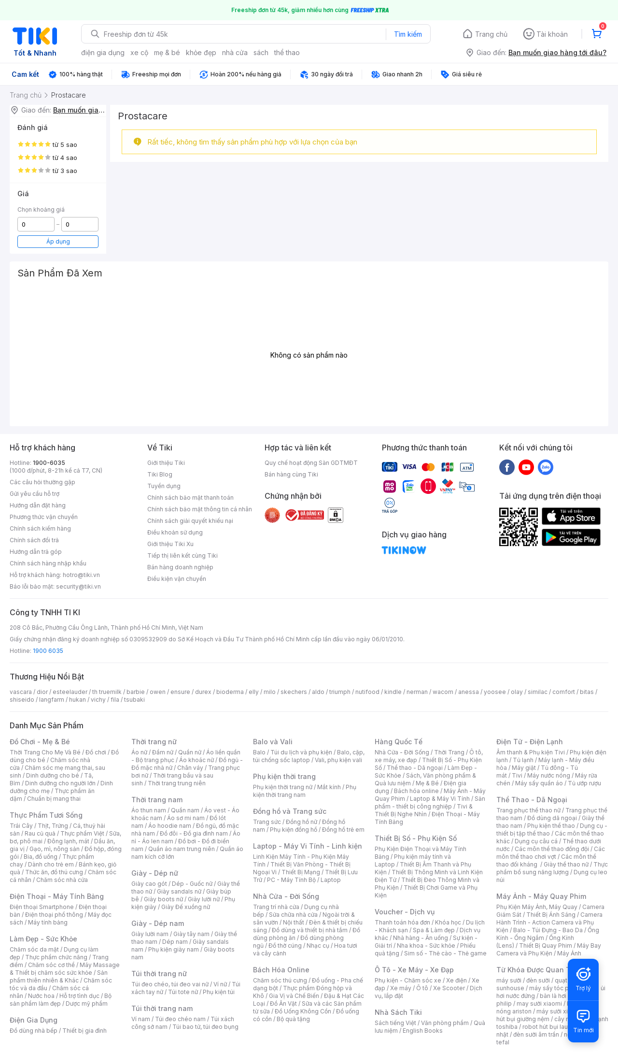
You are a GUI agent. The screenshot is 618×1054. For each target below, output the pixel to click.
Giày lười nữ (204, 899)
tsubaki (134, 699)
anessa (468, 691)
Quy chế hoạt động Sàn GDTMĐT (311, 462)
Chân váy (190, 767)
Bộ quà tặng (293, 1019)
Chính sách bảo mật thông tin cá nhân (199, 509)
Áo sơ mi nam (186, 818)
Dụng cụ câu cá (536, 841)
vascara (21, 691)
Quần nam (185, 810)
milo (270, 691)
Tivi (517, 775)
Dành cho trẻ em (51, 864)
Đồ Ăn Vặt (283, 1003)
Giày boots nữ (163, 899)
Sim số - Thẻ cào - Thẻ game (445, 953)
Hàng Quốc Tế (398, 741)
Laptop (331, 879)
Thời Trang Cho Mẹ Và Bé (45, 752)
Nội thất (293, 922)
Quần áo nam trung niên (181, 848)
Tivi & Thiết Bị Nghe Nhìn (424, 810)
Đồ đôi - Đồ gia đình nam (194, 833)
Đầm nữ (162, 752)
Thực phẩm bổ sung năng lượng (552, 868)
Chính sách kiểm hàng (40, 528)
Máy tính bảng (48, 922)
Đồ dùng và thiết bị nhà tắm (310, 930)
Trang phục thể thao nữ (528, 810)
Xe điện (456, 980)
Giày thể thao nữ (566, 864)
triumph (340, 691)
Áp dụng (58, 241)
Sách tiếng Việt (395, 1022)
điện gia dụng (103, 52)
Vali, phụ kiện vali (338, 760)
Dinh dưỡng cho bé (52, 775)
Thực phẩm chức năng (56, 957)
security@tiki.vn (78, 586)
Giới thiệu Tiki (166, 462)
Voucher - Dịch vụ (405, 912)
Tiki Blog (159, 474)
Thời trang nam (157, 799)
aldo (318, 691)
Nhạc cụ (318, 945)
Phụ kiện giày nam (173, 949)
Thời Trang (449, 752)
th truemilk (107, 691)
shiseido (22, 699)
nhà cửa (235, 52)
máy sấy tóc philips (556, 988)
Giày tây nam (191, 934)
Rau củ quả (40, 833)
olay (517, 691)
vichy (98, 699)
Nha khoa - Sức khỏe (426, 945)
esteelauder (70, 691)
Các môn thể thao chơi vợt (550, 852)
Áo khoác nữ (196, 760)
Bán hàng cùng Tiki (291, 474)
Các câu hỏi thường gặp (42, 482)
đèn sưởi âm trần (536, 1034)
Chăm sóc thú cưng (280, 980)
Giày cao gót (149, 883)
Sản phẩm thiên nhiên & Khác (59, 976)
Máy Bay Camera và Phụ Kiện (548, 949)
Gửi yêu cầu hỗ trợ (34, 493)
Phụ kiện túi (219, 992)
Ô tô (422, 988)
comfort (563, 691)
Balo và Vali (273, 741)
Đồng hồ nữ (301, 821)
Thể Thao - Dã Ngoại (531, 799)
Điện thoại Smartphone (42, 906)
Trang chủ (491, 34)
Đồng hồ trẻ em (343, 829)
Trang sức (267, 821)
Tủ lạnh (523, 760)
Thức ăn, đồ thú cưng (54, 872)
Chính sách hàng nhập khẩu (48, 563)
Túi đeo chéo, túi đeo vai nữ (170, 984)
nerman (417, 691)
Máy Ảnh (569, 953)
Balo (259, 752)
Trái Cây (21, 825)
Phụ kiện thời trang (284, 776)
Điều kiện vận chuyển (176, 578)
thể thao (287, 52)
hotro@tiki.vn (81, 574)
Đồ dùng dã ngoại (552, 818)
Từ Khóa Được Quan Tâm (538, 970)
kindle (393, 691)
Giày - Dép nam (157, 923)
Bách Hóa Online (281, 970)
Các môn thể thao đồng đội (552, 848)
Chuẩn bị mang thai (54, 798)
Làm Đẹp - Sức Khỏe (43, 939)
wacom (443, 691)
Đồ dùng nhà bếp (33, 1030)
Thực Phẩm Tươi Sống (46, 815)
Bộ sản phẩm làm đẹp (61, 999)
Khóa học (448, 922)
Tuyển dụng (164, 486)
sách (260, 52)
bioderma (230, 691)
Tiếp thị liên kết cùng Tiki (182, 555)
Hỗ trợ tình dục (79, 995)
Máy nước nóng (548, 775)
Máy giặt (524, 767)
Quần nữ (189, 752)
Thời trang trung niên (177, 783)
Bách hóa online (416, 790)
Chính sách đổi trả (34, 540)
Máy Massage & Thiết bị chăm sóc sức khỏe (65, 968)
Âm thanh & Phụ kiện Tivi (530, 752)
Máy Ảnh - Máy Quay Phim (541, 896)
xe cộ (139, 52)
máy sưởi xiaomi (559, 1011)
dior (42, 691)
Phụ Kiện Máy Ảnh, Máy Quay (536, 906)
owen (158, 691)
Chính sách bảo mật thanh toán (190, 497)
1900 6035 (48, 650)
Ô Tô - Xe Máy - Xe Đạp (414, 970)
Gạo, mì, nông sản (54, 848)
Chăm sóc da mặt (34, 949)
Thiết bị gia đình (84, 1030)
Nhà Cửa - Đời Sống (286, 896)
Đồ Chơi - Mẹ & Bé (40, 741)
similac (538, 691)
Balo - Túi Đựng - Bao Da (548, 930)
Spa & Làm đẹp (434, 930)
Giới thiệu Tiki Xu (170, 544)
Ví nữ (220, 984)
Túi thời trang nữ (159, 973)
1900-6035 (49, 462)
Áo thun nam (148, 810)
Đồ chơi (95, 752)
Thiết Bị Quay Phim (545, 945)
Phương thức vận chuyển (44, 516)
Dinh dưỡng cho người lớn (60, 783)
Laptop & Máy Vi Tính (440, 798)
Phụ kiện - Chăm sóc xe (408, 980)
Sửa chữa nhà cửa (293, 914)
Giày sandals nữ (179, 891)
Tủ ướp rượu (584, 783)
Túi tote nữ (183, 992)
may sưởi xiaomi (539, 1003)
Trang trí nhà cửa (276, 906)
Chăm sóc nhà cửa (62, 879)
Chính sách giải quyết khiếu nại (190, 520)
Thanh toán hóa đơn (402, 922)
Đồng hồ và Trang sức (289, 811)
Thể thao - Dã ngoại (415, 767)
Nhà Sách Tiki (398, 1012)
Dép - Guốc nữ (192, 883)
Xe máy (400, 988)
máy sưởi (508, 980)
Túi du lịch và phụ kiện (301, 752)
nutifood (367, 691)
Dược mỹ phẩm (87, 1003)
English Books (423, 1030)
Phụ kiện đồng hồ (293, 829)
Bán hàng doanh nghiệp (180, 567)
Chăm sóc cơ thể (51, 964)
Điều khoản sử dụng (175, 532)
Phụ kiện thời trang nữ (282, 787)
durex (203, 691)
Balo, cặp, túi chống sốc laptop (309, 756)
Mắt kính (329, 787)
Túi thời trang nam (162, 1008)
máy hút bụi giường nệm (547, 1015)
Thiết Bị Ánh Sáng (551, 914)
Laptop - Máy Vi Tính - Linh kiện (307, 846)
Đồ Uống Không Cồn (303, 1011)
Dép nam (175, 941)
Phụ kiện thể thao (551, 825)
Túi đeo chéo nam (180, 1019)
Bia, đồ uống (40, 856)
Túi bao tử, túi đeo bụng (205, 1026)
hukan (77, 699)
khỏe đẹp (201, 52)
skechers (294, 691)
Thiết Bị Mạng (300, 872)
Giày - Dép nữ (154, 873)
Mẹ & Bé (427, 783)
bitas (587, 691)
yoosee (495, 691)
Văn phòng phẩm (445, 1022)
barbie (135, 691)
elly (254, 691)
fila (115, 699)
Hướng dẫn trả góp (36, 551)
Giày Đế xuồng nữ (185, 906)
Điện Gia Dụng (33, 1020)
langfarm (51, 699)
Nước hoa (41, 995)
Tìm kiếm (408, 34)
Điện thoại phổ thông (54, 914)
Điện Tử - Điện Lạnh (529, 741)
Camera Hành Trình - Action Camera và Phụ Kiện (549, 922)
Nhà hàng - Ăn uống (420, 937)
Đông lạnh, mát (68, 841)
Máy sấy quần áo (539, 783)
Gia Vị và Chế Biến (294, 995)
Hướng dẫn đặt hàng (38, 505)
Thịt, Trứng (53, 825)
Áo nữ (139, 752)
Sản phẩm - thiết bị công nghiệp (430, 802)
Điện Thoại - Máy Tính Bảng (57, 896)
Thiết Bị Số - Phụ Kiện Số (416, 838)
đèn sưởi (538, 980)
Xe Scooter (449, 988)
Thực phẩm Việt (82, 833)
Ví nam (140, 1019)
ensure (180, 691)
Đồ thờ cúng (285, 945)
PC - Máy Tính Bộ (291, 879)
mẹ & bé (167, 52)
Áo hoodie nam (169, 825)
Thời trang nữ (154, 741)
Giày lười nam (150, 934)
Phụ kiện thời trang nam (304, 790)
